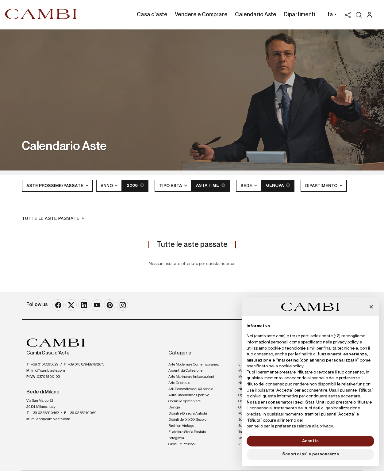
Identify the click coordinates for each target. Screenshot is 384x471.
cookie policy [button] (291, 366)
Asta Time (210, 185)
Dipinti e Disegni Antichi (187, 413)
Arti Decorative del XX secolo (190, 389)
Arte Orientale (179, 383)
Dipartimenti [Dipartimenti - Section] (299, 14)
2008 (135, 185)
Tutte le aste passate (50, 218)
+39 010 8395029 (45, 364)
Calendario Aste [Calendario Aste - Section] (255, 14)
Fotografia (176, 438)
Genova (278, 185)
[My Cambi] (371, 15)
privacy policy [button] (346, 342)
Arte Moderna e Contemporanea (193, 364)
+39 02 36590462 (45, 413)
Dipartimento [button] (321, 186)
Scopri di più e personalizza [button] (310, 454)
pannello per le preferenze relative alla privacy (290, 426)
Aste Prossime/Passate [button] (55, 186)
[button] (330, 15)
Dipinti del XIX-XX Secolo (187, 420)
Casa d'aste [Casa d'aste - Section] (152, 14)
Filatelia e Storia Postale (187, 432)
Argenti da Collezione (185, 371)
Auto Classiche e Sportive (188, 395)
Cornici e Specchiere (184, 401)
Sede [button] (246, 186)
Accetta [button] (310, 441)
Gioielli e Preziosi (182, 444)
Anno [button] (107, 186)
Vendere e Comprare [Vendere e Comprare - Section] (201, 14)
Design (174, 407)
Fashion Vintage (181, 426)
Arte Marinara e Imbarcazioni (191, 377)
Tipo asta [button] (171, 186)
